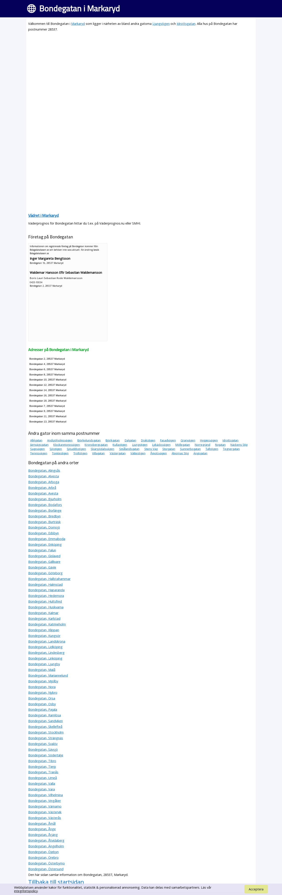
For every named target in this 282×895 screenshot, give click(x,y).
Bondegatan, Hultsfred (45, 601)
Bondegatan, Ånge (42, 829)
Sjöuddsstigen (76, 449)
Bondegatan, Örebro (43, 857)
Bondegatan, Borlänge (44, 510)
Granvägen (188, 440)
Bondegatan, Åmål (42, 823)
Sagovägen (37, 449)
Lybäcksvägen (161, 445)
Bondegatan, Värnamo (44, 806)
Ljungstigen (161, 24)
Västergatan (118, 453)
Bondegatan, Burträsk (44, 522)
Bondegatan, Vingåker (44, 801)
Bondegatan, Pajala (42, 709)
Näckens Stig (238, 445)
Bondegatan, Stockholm (46, 732)
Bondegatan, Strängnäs (45, 738)
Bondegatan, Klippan (43, 630)
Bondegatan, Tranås (43, 772)
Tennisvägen (38, 453)
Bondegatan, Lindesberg (46, 652)
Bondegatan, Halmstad (45, 584)
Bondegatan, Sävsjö (43, 749)
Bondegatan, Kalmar (43, 613)
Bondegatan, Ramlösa (44, 715)
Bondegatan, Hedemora (46, 596)
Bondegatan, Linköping (45, 658)
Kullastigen (120, 445)
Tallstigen (212, 449)
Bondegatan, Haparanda (46, 590)
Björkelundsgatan (89, 440)
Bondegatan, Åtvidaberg (46, 840)
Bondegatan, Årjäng (43, 835)
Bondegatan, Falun (42, 550)
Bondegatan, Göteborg (45, 573)
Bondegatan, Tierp (42, 767)
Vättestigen (137, 453)
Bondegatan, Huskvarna (45, 607)
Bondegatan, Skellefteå (45, 727)
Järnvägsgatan (39, 445)
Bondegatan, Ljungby (44, 664)
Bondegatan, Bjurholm (44, 499)
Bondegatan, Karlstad (44, 618)
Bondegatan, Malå (41, 670)
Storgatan (168, 449)
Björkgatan (113, 440)
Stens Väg (151, 449)
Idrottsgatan (186, 24)
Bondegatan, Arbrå (42, 488)
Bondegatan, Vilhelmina (45, 795)
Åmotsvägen (158, 453)
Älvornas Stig (180, 453)
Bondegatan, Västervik (44, 812)
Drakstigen (148, 440)
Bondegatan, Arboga (43, 482)
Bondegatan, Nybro (42, 692)
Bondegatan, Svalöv (43, 744)
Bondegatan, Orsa (41, 698)
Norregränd (202, 445)
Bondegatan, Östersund (45, 869)
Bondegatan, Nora (42, 687)
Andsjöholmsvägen (59, 440)
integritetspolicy (26, 891)
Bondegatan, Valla (41, 783)
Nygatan (220, 445)
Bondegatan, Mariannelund (48, 675)
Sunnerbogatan (190, 449)
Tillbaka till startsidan (56, 882)
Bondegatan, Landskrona (46, 641)
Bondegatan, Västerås (44, 818)
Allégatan (36, 440)
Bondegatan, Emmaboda (46, 539)
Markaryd (78, 24)
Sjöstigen (56, 449)
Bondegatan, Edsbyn (43, 533)
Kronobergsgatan (96, 445)
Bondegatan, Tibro (42, 761)
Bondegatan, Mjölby (43, 681)
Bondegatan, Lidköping (45, 647)
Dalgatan (130, 440)
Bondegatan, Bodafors (45, 505)
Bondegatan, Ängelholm (46, 846)
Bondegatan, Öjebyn (43, 852)
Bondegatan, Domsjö (44, 527)
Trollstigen (80, 453)
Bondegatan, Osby (42, 704)
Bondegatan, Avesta (43, 493)
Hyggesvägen (209, 440)
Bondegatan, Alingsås (44, 470)
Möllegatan (182, 445)
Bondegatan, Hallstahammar (49, 579)
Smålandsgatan (129, 449)
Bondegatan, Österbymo (46, 863)
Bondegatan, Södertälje (45, 755)
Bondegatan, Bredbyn (44, 516)
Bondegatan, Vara (41, 789)
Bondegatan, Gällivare (44, 562)
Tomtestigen (60, 453)
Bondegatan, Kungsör (44, 636)
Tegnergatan (231, 449)
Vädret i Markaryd (43, 215)
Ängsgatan (200, 453)
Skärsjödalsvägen (102, 449)
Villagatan (98, 453)
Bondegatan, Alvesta (43, 476)
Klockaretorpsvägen (66, 445)
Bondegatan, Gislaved (44, 556)
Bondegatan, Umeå (42, 778)
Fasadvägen (168, 440)
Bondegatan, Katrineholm (47, 624)
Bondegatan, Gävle (42, 567)
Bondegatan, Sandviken (45, 721)
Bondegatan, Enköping (45, 544)
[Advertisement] (141, 66)
